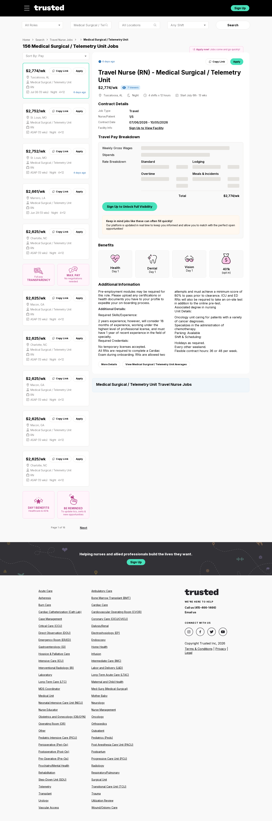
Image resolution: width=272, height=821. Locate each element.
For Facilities (202, 7)
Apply (79, 68)
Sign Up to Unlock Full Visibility (129, 204)
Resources (151, 7)
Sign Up (240, 7)
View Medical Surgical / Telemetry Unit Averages (156, 362)
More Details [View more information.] (109, 362)
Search (232, 23)
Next (83, 526)
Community (178, 7)
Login (221, 7)
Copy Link (60, 68)
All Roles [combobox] (31, 23)
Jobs (112, 7)
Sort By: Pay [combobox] (35, 54)
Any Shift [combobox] (177, 23)
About (130, 7)
